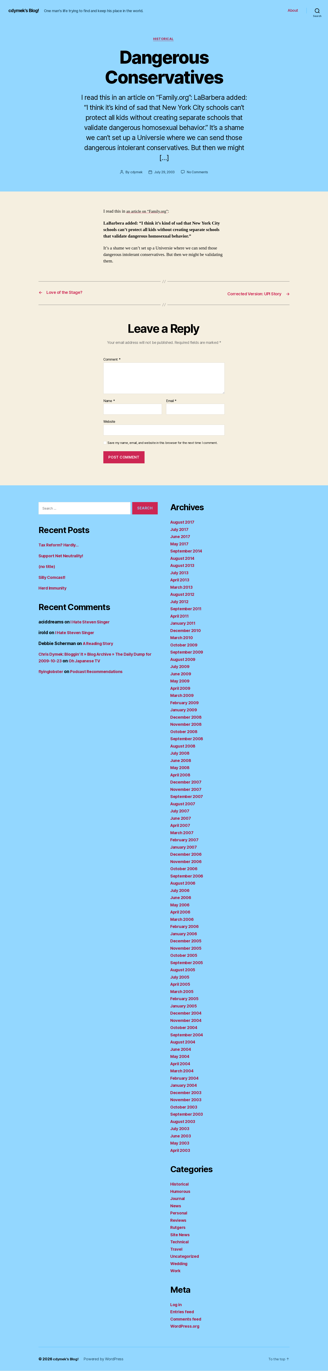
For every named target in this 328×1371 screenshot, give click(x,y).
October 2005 (185, 955)
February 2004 (185, 1078)
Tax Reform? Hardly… (60, 545)
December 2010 (187, 630)
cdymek (135, 173)
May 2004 (180, 1056)
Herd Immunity (53, 588)
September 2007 (188, 796)
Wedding (180, 1263)
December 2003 (187, 1092)
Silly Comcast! (53, 577)
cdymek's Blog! (25, 10)
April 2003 (181, 1150)
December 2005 (187, 941)
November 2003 (187, 1100)
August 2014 (183, 558)
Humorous (181, 1191)
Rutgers (178, 1227)
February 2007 (185, 840)
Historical (164, 39)
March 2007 (182, 832)
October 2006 (185, 869)
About (293, 10)
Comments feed (187, 1319)
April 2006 (181, 912)
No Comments (198, 173)
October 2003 (185, 1107)
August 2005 (184, 970)
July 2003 (180, 1129)
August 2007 (184, 804)
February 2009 (185, 702)
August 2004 (184, 1042)
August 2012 (183, 594)
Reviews (179, 1220)
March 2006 (183, 919)
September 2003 (188, 1114)
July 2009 (181, 666)
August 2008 (184, 746)
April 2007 (181, 825)
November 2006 (187, 861)
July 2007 (180, 811)
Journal (178, 1198)
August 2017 (183, 522)
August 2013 (183, 565)
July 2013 (180, 573)
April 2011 (180, 616)
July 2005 (180, 977)
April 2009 (181, 688)
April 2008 (181, 775)
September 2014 (187, 551)
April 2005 (181, 984)
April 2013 (181, 580)
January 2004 (185, 1085)
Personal (179, 1213)
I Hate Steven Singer (91, 622)
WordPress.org (186, 1326)
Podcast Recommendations (101, 672)
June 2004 (181, 1049)
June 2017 (181, 537)
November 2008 (187, 724)
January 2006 (185, 934)
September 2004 (188, 1035)
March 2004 (183, 1071)
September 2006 (188, 876)
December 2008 (187, 717)
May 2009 (180, 681)
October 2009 (185, 645)
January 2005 (184, 1006)
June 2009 (181, 674)
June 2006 (181, 898)
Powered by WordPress (106, 1359)
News (176, 1206)
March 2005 (182, 991)
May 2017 (180, 544)
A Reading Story (100, 643)
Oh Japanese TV (108, 661)
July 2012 (180, 601)
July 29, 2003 (164, 173)
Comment (112, 360)
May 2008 (180, 768)
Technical (180, 1242)
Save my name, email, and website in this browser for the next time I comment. (163, 443)
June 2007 (181, 818)
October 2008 (185, 731)
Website (109, 422)
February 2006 (185, 926)
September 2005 (188, 962)
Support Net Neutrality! (62, 556)
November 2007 (187, 789)
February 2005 (185, 999)
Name (109, 401)
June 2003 (181, 1136)
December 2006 (187, 854)
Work (176, 1271)
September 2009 (188, 652)
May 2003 (180, 1143)
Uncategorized (185, 1256)
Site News (181, 1234)
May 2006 (180, 905)
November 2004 (187, 1020)
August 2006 (184, 883)
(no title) (47, 566)
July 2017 (180, 529)
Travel (177, 1249)
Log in (176, 1304)
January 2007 (184, 847)
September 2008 (188, 739)
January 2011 (184, 623)
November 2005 (187, 948)
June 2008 (181, 760)
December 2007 (187, 782)
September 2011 (187, 609)
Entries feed (183, 1312)
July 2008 (181, 753)
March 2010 (182, 638)
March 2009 (183, 695)
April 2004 (181, 1063)
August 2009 (184, 659)
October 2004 (185, 1027)
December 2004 (187, 1013)
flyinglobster (51, 672)
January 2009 (185, 710)
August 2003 (184, 1121)
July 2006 (181, 890)
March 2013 (182, 587)
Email (171, 401)
